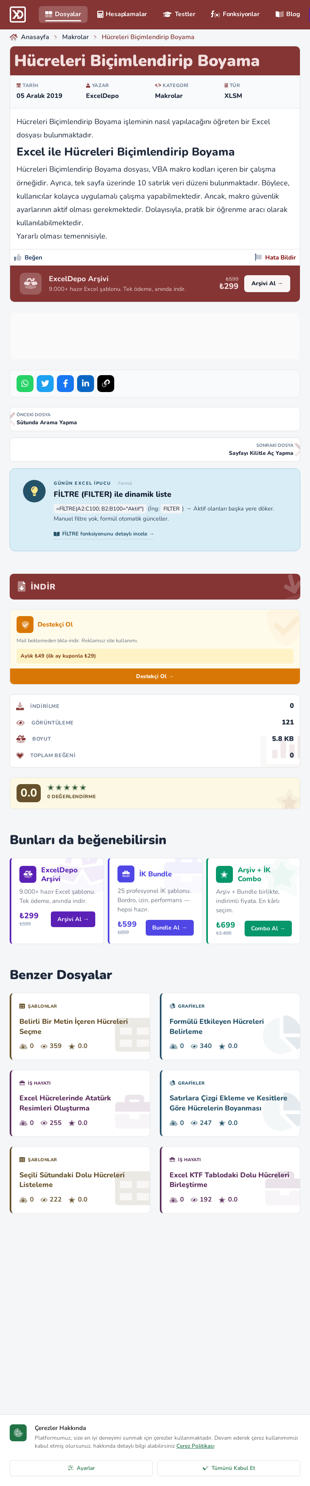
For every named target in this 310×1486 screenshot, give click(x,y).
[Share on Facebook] (65, 383)
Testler (179, 14)
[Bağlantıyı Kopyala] (105, 383)
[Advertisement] (161, 334)
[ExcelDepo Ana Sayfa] (18, 14)
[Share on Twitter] (45, 383)
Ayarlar (81, 1468)
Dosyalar (63, 14)
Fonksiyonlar (235, 14)
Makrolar (169, 95)
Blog (288, 14)
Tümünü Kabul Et (229, 1468)
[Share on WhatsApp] (25, 383)
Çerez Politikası (195, 1446)
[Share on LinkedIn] (85, 383)
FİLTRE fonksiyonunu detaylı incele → (104, 534)
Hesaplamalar (122, 14)
